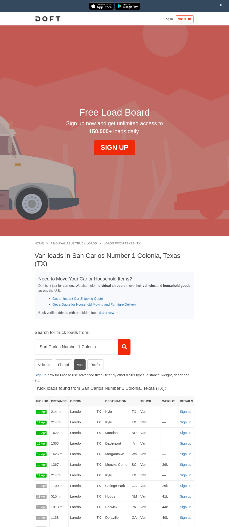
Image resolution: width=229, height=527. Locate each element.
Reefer (95, 365)
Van (80, 365)
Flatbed (63, 365)
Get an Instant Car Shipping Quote (77, 298)
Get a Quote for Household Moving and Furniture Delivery (94, 304)
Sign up (41, 375)
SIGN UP (184, 19)
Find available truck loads (74, 243)
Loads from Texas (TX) (123, 243)
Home (39, 243)
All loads (44, 365)
